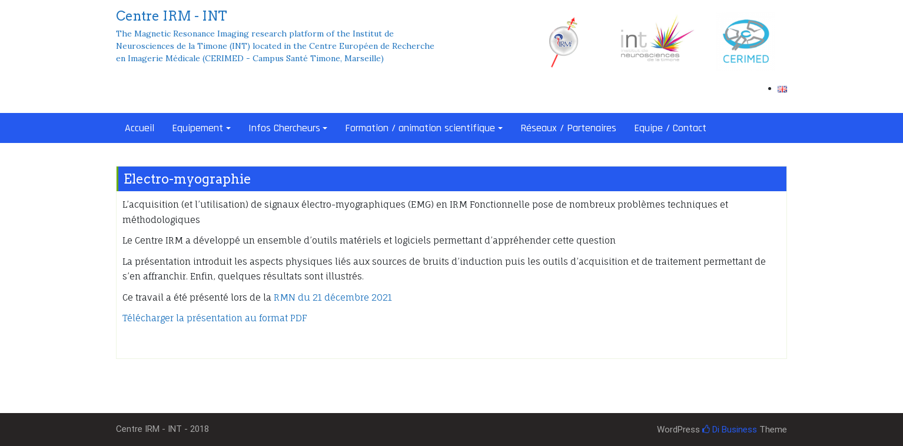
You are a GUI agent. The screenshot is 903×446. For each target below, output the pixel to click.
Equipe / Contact (670, 128)
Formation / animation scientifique (420, 128)
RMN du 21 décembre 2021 (333, 297)
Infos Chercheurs (284, 128)
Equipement (197, 128)
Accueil (139, 128)
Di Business (729, 429)
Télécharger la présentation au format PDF (214, 318)
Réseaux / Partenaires (568, 128)
